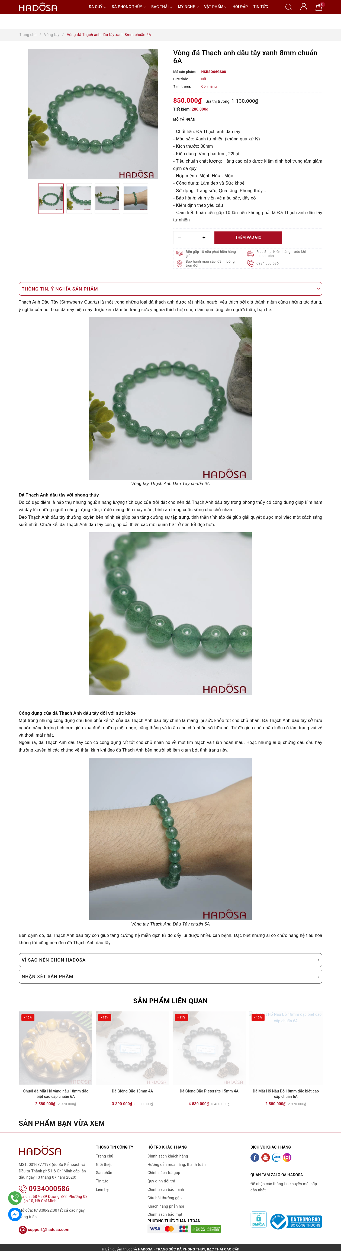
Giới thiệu (104, 1165)
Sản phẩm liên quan (170, 1001)
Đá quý (97, 7)
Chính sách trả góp (163, 1174)
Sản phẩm (105, 1174)
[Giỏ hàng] (319, 7)
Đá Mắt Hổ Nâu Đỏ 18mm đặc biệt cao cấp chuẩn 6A (286, 1095)
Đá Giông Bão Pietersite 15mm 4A (209, 1092)
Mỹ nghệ (188, 7)
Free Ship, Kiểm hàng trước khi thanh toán (281, 254)
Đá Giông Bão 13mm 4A (132, 1092)
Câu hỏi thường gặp (164, 1199)
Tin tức (260, 7)
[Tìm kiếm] (288, 7)
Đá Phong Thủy (129, 7)
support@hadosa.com (44, 1223)
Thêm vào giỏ (248, 237)
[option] (93, 114)
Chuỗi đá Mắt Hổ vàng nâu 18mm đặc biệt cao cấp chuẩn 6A (55, 1095)
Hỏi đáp (240, 7)
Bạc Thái (161, 7)
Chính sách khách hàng (167, 1157)
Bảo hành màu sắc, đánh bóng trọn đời (210, 263)
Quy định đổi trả (161, 1182)
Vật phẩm (215, 7)
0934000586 (44, 1182)
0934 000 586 (267, 263)
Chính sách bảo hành (165, 1190)
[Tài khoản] (303, 6)
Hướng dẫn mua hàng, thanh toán (176, 1165)
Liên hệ (102, 1190)
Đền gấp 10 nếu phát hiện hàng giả (211, 254)
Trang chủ (104, 1157)
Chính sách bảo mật (164, 1215)
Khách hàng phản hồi (165, 1207)
